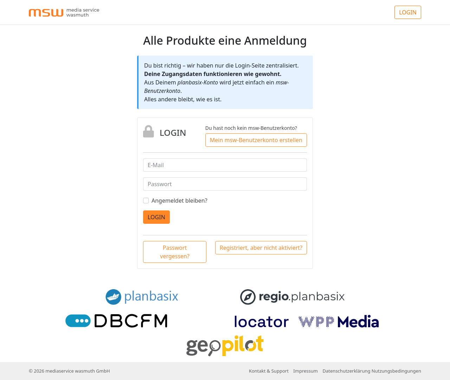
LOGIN (408, 12)
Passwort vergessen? (174, 252)
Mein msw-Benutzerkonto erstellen (256, 140)
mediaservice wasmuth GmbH (77, 371)
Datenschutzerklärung (347, 371)
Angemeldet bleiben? (179, 200)
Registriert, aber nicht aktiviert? (261, 248)
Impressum (305, 371)
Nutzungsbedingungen (396, 371)
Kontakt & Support (269, 371)
